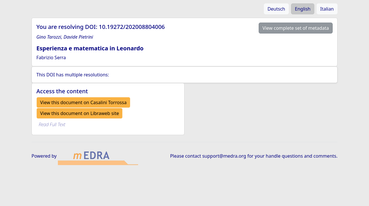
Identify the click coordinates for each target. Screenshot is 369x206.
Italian (327, 9)
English (302, 9)
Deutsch (276, 9)
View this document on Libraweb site (79, 113)
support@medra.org (224, 156)
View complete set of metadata (295, 28)
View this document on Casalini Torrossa (83, 102)
